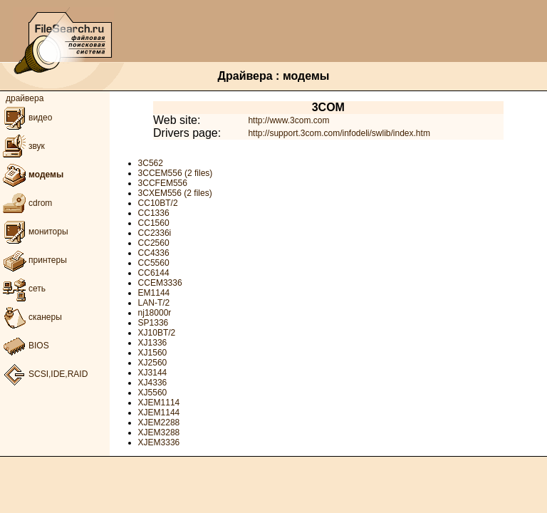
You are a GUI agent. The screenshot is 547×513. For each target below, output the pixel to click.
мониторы (34, 232)
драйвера (24, 98)
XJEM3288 (159, 432)
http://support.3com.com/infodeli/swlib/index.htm (338, 133)
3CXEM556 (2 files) (175, 193)
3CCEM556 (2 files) (175, 173)
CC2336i (155, 233)
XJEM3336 (159, 442)
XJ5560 (152, 393)
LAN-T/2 (154, 303)
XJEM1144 (159, 413)
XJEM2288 (159, 423)
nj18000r (155, 313)
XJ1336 (152, 343)
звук (22, 146)
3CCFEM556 (162, 183)
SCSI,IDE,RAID (44, 374)
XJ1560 (152, 353)
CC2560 (154, 243)
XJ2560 (152, 363)
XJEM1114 (159, 403)
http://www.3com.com (288, 120)
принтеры (33, 260)
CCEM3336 (160, 283)
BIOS (24, 346)
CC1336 (154, 213)
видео (26, 118)
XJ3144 (152, 373)
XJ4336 (152, 383)
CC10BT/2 (158, 203)
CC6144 (154, 273)
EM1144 (154, 293)
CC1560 (154, 223)
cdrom (26, 203)
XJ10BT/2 (157, 333)
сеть (23, 289)
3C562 (150, 163)
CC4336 (154, 253)
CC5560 (154, 263)
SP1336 (153, 323)
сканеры (31, 317)
